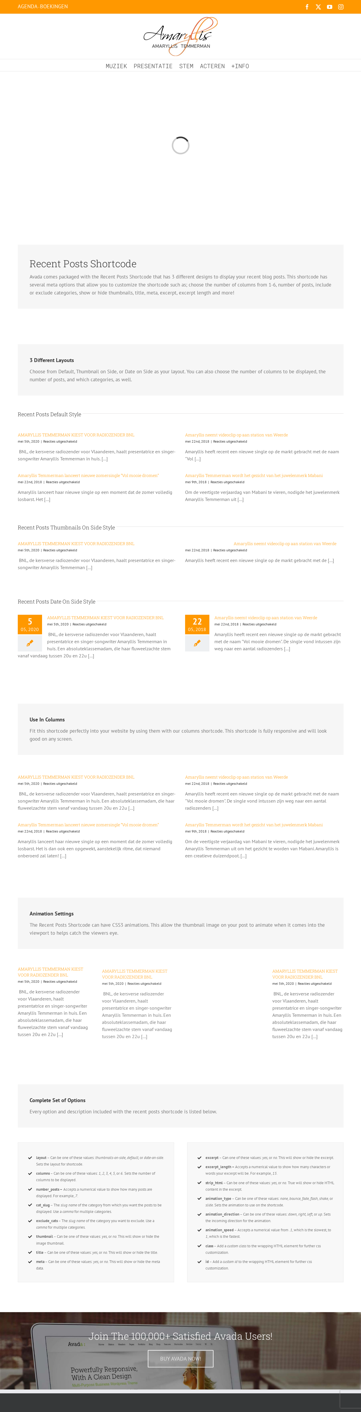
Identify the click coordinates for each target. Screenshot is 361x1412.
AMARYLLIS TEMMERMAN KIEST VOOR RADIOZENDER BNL (76, 435)
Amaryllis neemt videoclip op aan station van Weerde (236, 435)
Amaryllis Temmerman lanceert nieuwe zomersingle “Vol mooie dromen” (88, 475)
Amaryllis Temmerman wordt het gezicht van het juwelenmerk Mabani (254, 475)
